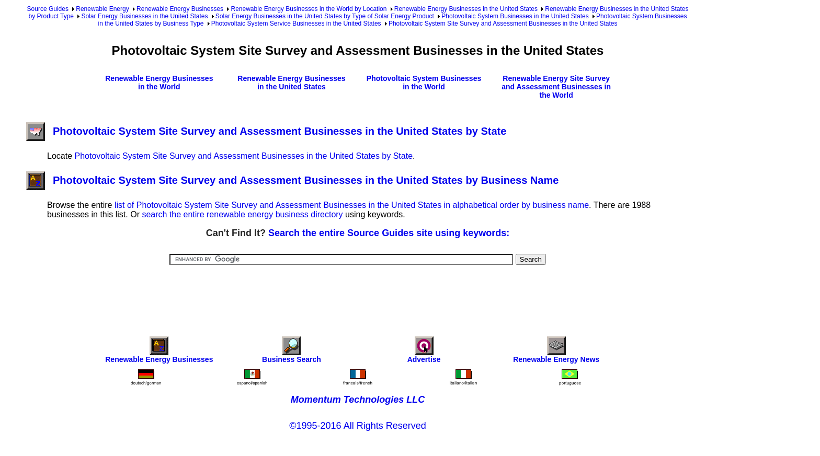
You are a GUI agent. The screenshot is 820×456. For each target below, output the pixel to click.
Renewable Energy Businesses (179, 9)
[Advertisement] (357, 293)
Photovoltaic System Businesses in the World (424, 82)
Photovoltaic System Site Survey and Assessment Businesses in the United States (503, 23)
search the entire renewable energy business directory (242, 214)
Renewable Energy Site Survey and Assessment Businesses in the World (556, 86)
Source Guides (48, 9)
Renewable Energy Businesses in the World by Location (308, 9)
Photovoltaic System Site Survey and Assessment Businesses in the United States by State (266, 131)
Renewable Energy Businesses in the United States (466, 9)
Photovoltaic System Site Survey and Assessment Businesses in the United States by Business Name (292, 180)
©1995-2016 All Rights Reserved (357, 425)
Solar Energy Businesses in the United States (144, 16)
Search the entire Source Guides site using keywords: (388, 233)
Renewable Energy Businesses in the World (159, 82)
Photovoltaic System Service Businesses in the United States (296, 23)
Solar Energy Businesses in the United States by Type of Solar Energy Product (324, 16)
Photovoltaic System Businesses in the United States (514, 16)
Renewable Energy (102, 9)
